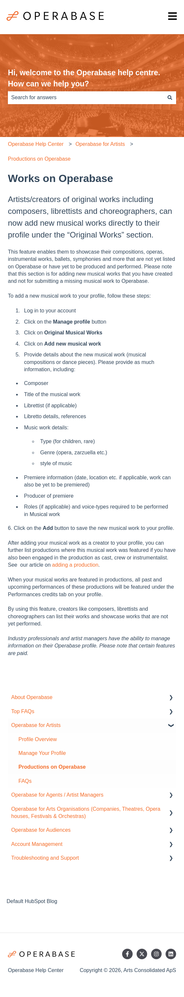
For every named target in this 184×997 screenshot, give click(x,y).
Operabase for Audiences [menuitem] (41, 830)
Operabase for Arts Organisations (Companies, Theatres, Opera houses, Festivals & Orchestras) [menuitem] (85, 812)
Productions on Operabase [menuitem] (52, 767)
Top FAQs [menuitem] (22, 711)
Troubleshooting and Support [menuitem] (45, 858)
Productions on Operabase (39, 159)
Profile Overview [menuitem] (37, 739)
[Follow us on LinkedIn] (171, 954)
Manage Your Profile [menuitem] (42, 753)
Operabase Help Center (36, 144)
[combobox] (86, 97)
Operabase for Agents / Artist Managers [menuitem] (57, 795)
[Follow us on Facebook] (127, 954)
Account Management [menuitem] (37, 844)
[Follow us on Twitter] (142, 954)
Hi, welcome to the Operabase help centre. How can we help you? (84, 78)
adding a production (75, 565)
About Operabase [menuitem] (31, 697)
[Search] (170, 97)
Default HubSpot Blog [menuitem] (32, 901)
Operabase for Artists (100, 144)
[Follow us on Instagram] (156, 954)
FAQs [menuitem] (25, 781)
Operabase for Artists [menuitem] (36, 725)
